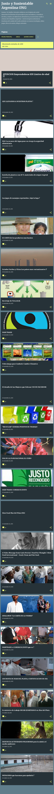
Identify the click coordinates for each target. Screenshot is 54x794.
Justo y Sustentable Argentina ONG (17, 5)
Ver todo (5, 46)
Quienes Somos (28, 36)
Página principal (6, 36)
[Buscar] (47, 3)
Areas (18, 36)
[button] (50, 83)
